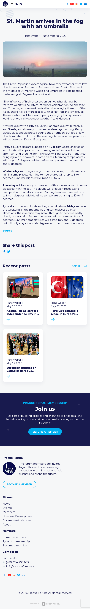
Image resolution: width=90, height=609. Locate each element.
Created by (45, 604)
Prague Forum (5, 4)
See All (77, 266)
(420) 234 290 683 (17, 562)
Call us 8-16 (10, 558)
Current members (14, 537)
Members (9, 512)
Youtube (72, 4)
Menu (18, 3)
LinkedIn (85, 4)
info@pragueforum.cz (20, 566)
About (7, 524)
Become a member (45, 431)
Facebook (67, 4)
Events (7, 507)
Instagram (76, 4)
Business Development (18, 516)
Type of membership (16, 541)
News (6, 503)
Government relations (17, 520)
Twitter (81, 4)
